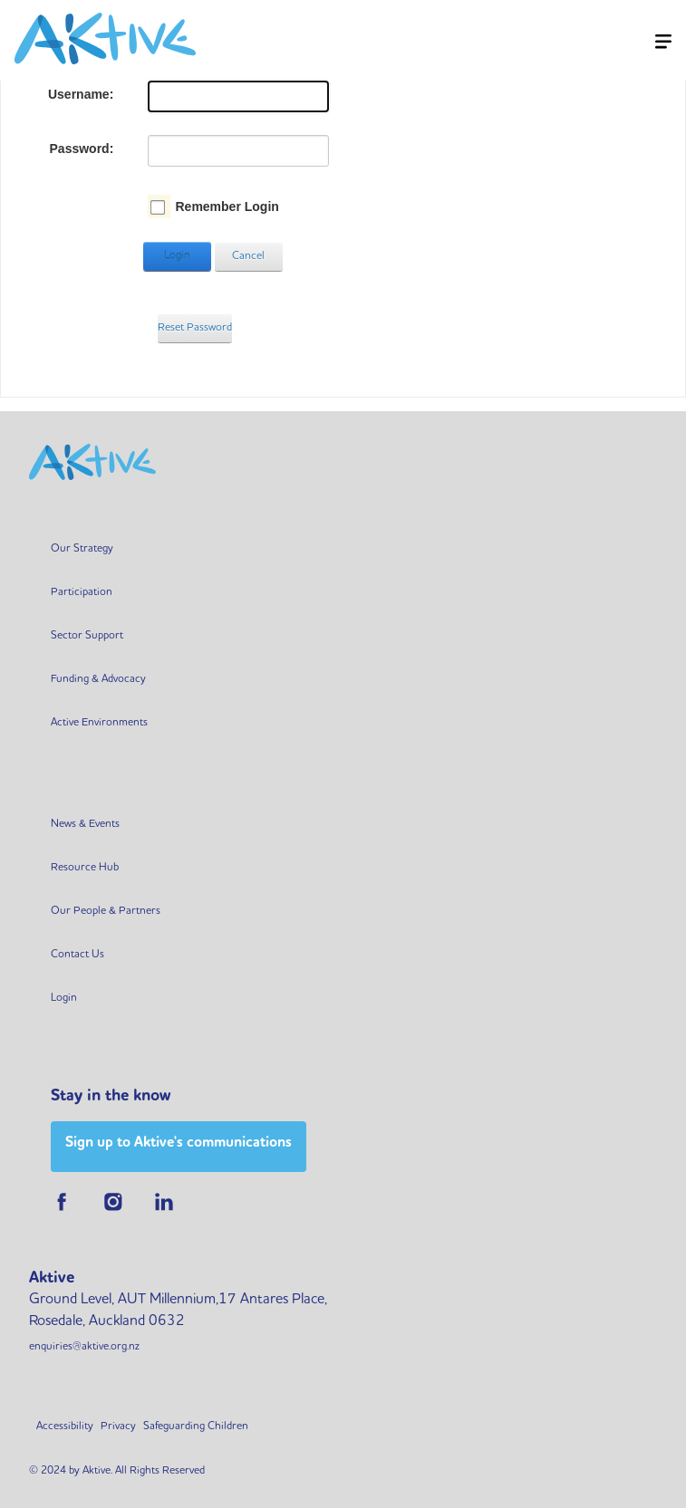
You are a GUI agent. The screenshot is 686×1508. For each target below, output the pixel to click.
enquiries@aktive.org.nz (84, 1346)
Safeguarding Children (195, 1426)
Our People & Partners (105, 911)
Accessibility (64, 1426)
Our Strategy (82, 548)
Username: (80, 94)
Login (177, 256)
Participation (81, 592)
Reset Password (195, 327)
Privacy (118, 1426)
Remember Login (226, 206)
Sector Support (87, 635)
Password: (82, 148)
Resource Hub (85, 867)
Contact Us (77, 954)
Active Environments (99, 722)
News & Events (85, 824)
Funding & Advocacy (98, 679)
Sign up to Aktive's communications (178, 1143)
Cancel (248, 256)
